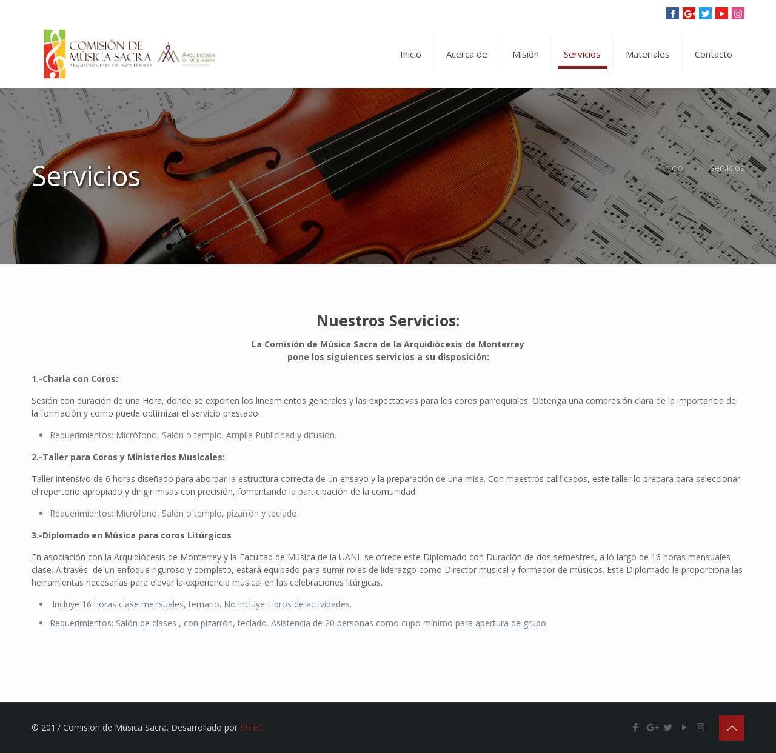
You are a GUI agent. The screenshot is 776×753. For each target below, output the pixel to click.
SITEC (251, 727)
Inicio (673, 167)
